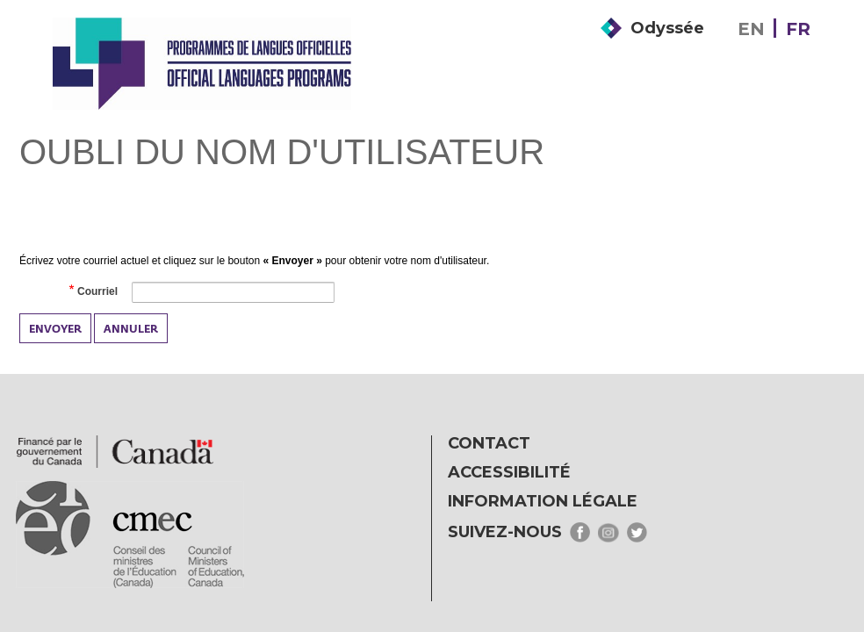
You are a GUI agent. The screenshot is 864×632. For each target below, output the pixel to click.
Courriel (96, 292)
